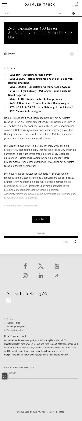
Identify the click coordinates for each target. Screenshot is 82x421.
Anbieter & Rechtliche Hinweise (19, 367)
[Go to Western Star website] (64, 388)
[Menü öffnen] (4, 5)
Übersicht (41, 233)
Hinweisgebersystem (16, 326)
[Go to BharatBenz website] (41, 400)
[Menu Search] (27, 13)
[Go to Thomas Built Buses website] (41, 388)
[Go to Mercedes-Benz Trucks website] (17, 400)
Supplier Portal (13, 323)
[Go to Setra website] (64, 400)
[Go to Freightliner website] (17, 388)
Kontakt (10, 319)
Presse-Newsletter (15, 330)
